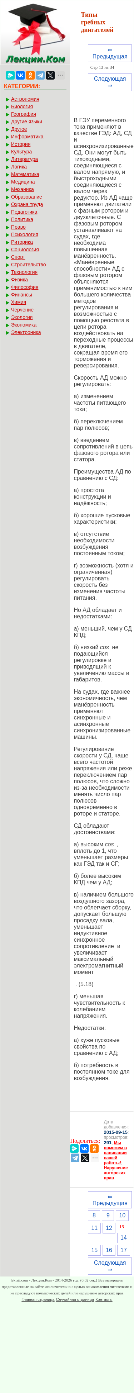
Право (18, 227)
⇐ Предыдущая (110, 53)
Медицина (23, 182)
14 (123, 1238)
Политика (22, 219)
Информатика (27, 136)
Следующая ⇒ (110, 82)
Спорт (18, 257)
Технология (24, 272)
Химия (18, 302)
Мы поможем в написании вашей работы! (115, 1152)
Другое (19, 129)
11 (94, 1228)
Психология (24, 234)
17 (123, 1250)
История (20, 144)
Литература (24, 159)
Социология (25, 249)
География (23, 114)
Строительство (28, 264)
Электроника (26, 332)
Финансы (21, 295)
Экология (22, 317)
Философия (24, 287)
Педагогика (24, 212)
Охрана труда (27, 204)
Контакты (104, 1299)
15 (94, 1250)
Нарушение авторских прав (116, 1172)
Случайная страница (75, 1299)
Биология (22, 106)
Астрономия (25, 99)
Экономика (23, 325)
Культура (21, 151)
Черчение (22, 310)
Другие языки (26, 121)
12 (109, 1228)
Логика (19, 167)
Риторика (22, 242)
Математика (25, 174)
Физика (19, 279)
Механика (22, 189)
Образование (26, 197)
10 (122, 1215)
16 (109, 1250)
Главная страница (37, 1299)
